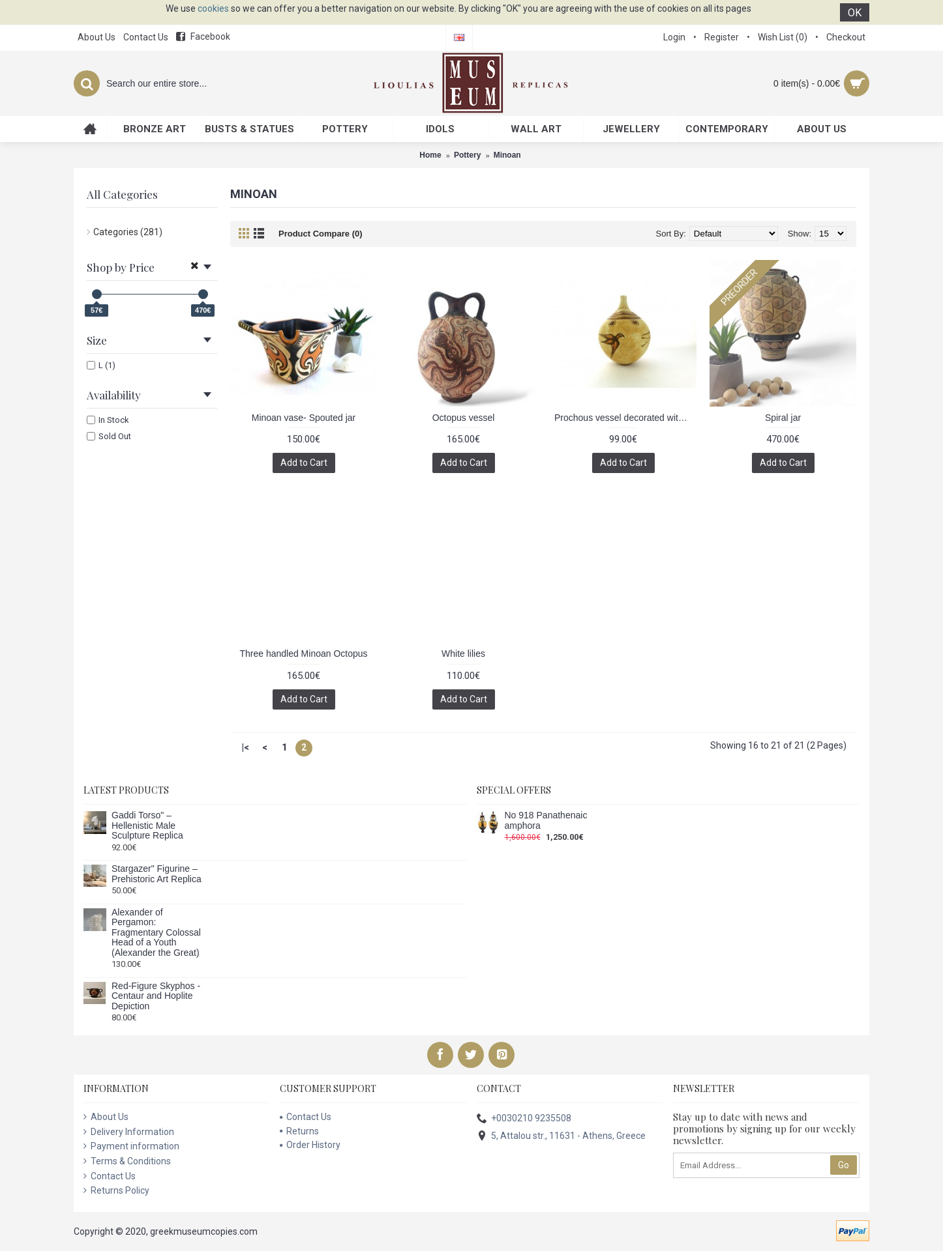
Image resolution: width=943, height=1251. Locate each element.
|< (245, 747)
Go (843, 1165)
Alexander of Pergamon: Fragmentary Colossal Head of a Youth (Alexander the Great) (156, 933)
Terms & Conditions (127, 1161)
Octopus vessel (463, 417)
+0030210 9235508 (524, 1119)
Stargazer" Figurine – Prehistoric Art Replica (157, 874)
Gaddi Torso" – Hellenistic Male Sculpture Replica (147, 826)
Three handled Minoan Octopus (303, 653)
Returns (299, 1131)
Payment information (131, 1146)
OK (854, 13)
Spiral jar (783, 417)
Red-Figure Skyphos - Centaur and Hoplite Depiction (156, 996)
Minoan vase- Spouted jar (304, 417)
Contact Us (109, 1176)
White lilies (463, 653)
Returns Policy (116, 1190)
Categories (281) (127, 232)
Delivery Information (128, 1132)
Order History (310, 1145)
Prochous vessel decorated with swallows (625, 417)
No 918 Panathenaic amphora (546, 820)
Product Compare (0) (320, 233)
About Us (105, 1117)
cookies (213, 8)
